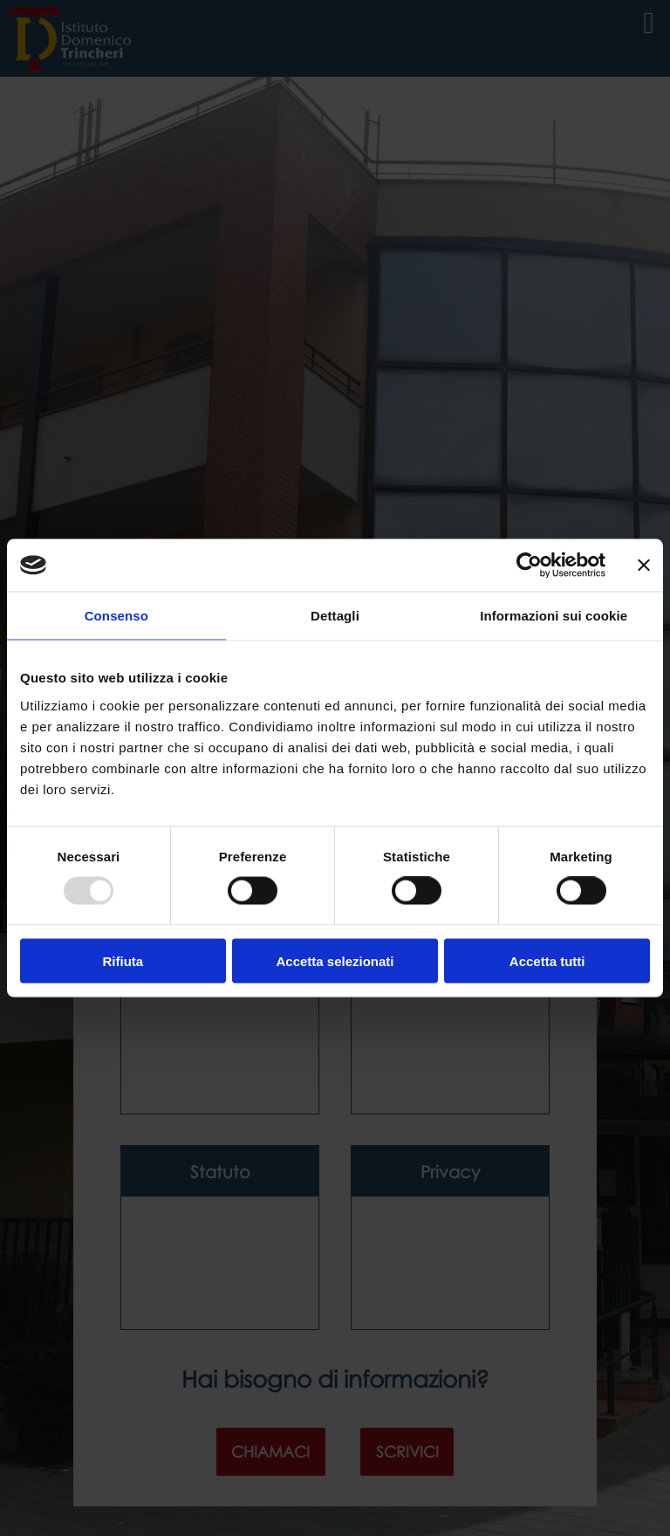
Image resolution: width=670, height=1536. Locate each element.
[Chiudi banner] (644, 565)
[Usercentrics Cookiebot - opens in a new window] (529, 565)
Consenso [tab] (116, 615)
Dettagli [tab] (335, 615)
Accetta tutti (547, 960)
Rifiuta (122, 960)
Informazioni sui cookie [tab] (553, 615)
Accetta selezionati (334, 960)
